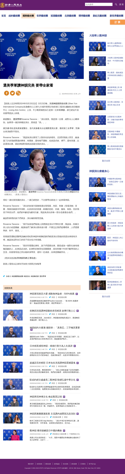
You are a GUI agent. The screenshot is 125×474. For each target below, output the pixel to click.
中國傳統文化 (74, 434)
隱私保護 (48, 464)
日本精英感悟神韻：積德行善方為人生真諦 (51, 346)
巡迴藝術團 (56, 15)
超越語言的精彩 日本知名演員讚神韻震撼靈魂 (52, 363)
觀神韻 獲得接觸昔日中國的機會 (46, 430)
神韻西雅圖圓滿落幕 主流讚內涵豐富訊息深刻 (52, 413)
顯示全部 (106, 161)
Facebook (6, 93)
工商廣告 (83, 464)
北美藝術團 (70, 15)
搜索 (121, 4)
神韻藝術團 (62, 297)
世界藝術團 (42, 15)
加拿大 (29, 107)
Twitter (12, 93)
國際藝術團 (28, 15)
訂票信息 (32, 258)
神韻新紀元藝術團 (59, 434)
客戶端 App (92, 464)
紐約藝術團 (14, 15)
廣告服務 (74, 464)
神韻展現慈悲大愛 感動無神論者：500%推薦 (52, 293)
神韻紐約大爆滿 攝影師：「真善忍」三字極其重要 (55, 327)
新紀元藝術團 (99, 15)
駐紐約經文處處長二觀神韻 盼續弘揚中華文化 (52, 380)
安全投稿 (65, 464)
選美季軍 (17, 119)
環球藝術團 (84, 15)
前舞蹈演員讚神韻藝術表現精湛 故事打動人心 (52, 310)
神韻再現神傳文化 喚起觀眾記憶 (46, 396)
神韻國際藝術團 (17, 276)
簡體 (18, 93)
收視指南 (39, 464)
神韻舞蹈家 (35, 276)
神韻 (55, 103)
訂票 (118, 22)
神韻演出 (27, 276)
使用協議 (57, 464)
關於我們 (31, 464)
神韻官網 (23, 258)
